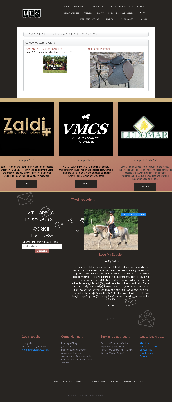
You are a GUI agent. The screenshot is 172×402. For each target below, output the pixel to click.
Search (143, 356)
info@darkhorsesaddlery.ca (35, 349)
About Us (144, 343)
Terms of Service (148, 346)
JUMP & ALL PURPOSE (98, 49)
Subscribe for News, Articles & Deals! (40, 242)
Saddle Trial (146, 349)
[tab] (107, 319)
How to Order (146, 353)
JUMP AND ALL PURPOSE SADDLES (44, 49)
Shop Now (27, 184)
